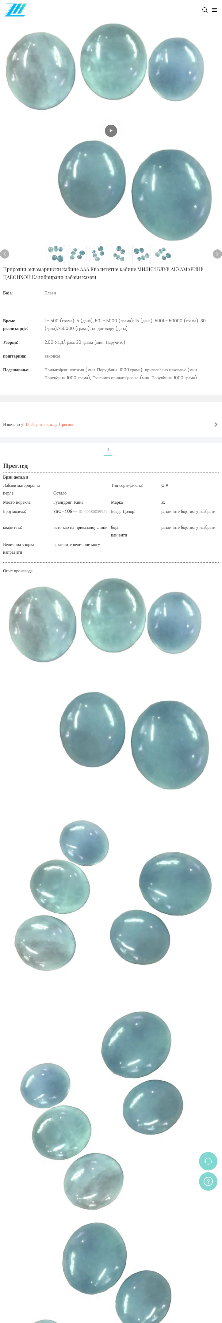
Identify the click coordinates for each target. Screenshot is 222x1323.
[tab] (115, 445)
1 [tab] (108, 450)
